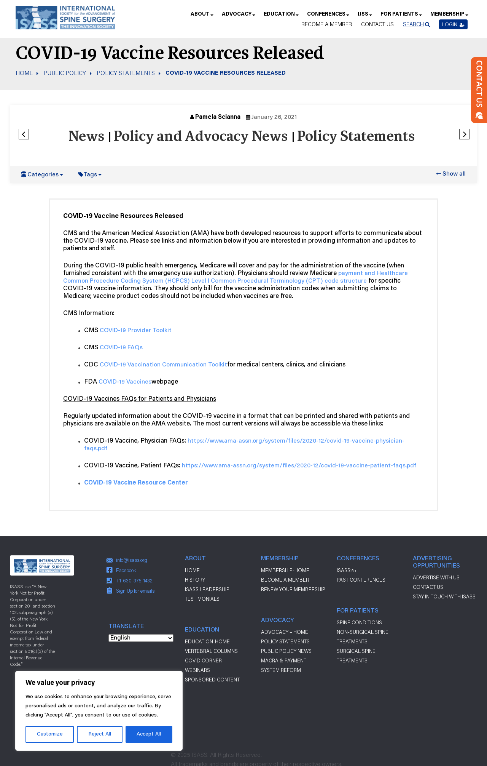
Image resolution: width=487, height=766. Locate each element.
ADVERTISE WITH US (436, 577)
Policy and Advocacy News (200, 137)
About (202, 17)
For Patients (400, 17)
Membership (449, 17)
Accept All (149, 734)
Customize (50, 734)
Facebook (126, 570)
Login (453, 24)
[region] (99, 711)
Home (24, 73)
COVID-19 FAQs (121, 348)
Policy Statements (126, 73)
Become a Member (326, 24)
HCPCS (177, 281)
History (195, 579)
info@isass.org (131, 560)
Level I (200, 281)
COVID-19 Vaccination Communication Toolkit (163, 365)
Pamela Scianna (217, 117)
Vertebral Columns (211, 651)
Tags (90, 175)
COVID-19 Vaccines (125, 382)
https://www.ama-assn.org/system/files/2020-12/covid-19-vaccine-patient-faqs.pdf (299, 466)
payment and (357, 273)
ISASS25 (346, 570)
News (86, 137)
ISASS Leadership (207, 589)
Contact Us (377, 24)
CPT (314, 281)
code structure (345, 281)
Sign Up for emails (135, 590)
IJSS (364, 17)
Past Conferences (361, 579)
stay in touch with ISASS (444, 596)
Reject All (99, 734)
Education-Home (207, 641)
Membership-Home (285, 570)
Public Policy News (286, 651)
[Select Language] (140, 638)
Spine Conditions (359, 622)
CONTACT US (428, 587)
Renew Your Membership (293, 589)
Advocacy (238, 17)
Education (281, 17)
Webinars (197, 670)
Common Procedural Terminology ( (259, 281)
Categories (43, 175)
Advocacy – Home (284, 631)
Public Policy (64, 73)
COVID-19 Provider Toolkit (136, 331)
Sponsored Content (212, 679)
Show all (454, 174)
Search (413, 24)
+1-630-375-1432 (134, 580)
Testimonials (202, 598)
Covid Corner (203, 660)
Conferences (328, 17)
